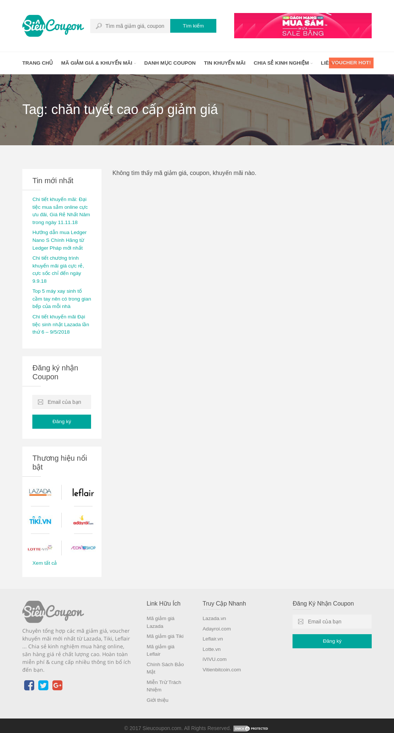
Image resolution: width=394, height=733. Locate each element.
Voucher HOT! (350, 63)
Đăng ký (61, 418)
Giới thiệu (158, 695)
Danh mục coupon (172, 63)
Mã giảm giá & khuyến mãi (100, 63)
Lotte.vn (212, 645)
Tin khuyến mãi (228, 63)
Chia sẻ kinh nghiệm (288, 63)
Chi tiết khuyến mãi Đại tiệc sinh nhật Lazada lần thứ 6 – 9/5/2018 (61, 321)
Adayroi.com (217, 625)
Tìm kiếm (192, 26)
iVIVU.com (215, 655)
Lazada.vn (215, 615)
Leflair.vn (213, 635)
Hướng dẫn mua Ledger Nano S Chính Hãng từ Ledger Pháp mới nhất (60, 238)
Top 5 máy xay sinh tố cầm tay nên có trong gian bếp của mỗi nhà (57, 296)
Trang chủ (38, 63)
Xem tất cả (44, 560)
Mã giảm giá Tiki (165, 632)
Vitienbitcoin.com (222, 665)
